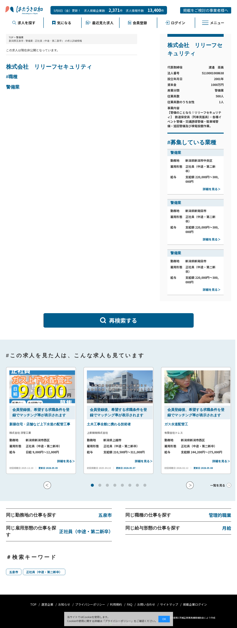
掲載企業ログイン (195, 604)
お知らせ (64, 604)
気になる (61, 22)
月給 (226, 528)
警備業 (19, 37)
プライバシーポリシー (90, 604)
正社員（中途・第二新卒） (85, 531)
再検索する (118, 320)
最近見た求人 (100, 22)
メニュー (213, 22)
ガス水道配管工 (176, 424)
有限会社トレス (173, 433)
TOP (11, 37)
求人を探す (23, 22)
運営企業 (47, 604)
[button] (47, 485)
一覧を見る (217, 485)
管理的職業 (220, 515)
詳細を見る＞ (212, 189)
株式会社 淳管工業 (20, 433)
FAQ (130, 604)
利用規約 (116, 604)
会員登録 (137, 22)
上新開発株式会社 (97, 433)
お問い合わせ (146, 604)
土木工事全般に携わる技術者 (109, 424)
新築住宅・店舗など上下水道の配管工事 (39, 424)
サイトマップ (169, 604)
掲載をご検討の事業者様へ (205, 10)
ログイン (175, 22)
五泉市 (105, 515)
